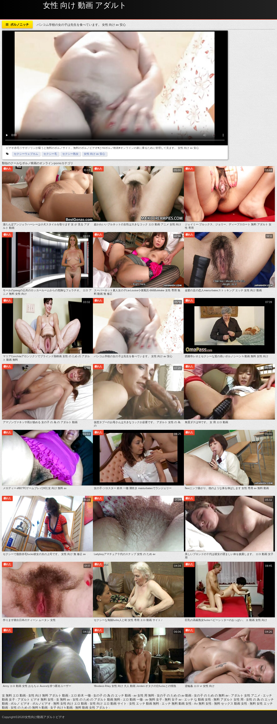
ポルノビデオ (42, 704)
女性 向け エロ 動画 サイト (108, 704)
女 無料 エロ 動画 (14, 695)
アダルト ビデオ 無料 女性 (36, 700)
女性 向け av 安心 (94, 154)
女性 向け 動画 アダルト (85, 5)
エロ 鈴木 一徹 (81, 695)
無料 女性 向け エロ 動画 (70, 704)
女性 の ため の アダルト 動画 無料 (96, 700)
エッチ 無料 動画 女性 (177, 704)
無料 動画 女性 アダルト (91, 708)
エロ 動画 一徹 (133, 700)
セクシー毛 (50, 154)
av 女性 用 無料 (143, 695)
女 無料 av (63, 700)
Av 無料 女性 (203, 704)
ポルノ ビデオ (21, 704)
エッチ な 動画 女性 (198, 700)
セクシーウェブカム (26, 154)
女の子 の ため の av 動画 (174, 695)
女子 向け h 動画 (61, 708)
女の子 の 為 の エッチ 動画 (112, 695)
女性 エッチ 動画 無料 (144, 704)
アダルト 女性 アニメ (245, 695)
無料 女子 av (173, 700)
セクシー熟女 (70, 154)
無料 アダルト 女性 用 (229, 700)
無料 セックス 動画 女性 (230, 704)
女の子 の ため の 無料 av (211, 695)
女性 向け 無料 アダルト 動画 (48, 695)
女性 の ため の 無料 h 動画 (29, 708)
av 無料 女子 (153, 700)
